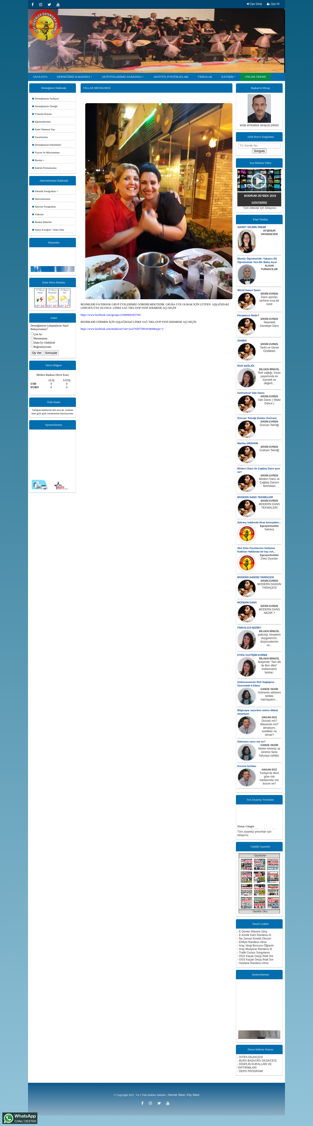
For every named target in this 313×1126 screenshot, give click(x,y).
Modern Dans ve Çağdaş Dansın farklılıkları (269, 482)
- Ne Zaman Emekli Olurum (254, 938)
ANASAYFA (40, 76)
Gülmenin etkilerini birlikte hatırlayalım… (269, 696)
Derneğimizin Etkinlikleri (46, 144)
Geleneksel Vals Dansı (250, 392)
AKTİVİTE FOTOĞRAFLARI (170, 76)
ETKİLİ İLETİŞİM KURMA (252, 655)
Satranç (269, 529)
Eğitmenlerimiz (41, 121)
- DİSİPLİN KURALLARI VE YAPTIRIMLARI (254, 1066)
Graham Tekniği (269, 450)
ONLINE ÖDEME (255, 76)
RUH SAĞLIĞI (245, 365)
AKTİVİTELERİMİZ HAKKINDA (122, 76)
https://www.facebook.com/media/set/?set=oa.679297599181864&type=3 (122, 329)
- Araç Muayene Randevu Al (254, 949)
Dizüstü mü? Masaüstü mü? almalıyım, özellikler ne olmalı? (269, 727)
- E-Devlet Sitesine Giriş (252, 931)
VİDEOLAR (205, 76)
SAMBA (242, 340)
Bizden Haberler (42, 222)
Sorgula (259, 151)
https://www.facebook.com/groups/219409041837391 (111, 315)
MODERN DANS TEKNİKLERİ (255, 497)
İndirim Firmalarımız (44, 167)
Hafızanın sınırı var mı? (251, 741)
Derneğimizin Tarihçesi (45, 98)
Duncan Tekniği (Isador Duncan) (257, 418)
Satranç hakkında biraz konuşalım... (259, 522)
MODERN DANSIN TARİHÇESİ (255, 577)
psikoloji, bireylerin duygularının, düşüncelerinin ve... (269, 640)
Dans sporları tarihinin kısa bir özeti (269, 301)
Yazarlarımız (40, 137)
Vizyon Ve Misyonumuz (46, 152)
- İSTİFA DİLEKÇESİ (250, 1057)
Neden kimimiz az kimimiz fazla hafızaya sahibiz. (269, 752)
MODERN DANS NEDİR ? (269, 611)
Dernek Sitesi (176, 1095)
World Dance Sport (248, 290)
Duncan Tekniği (269, 425)
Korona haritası (246, 766)
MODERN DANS (247, 602)
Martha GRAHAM (247, 443)
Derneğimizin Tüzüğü (44, 106)
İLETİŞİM (227, 76)
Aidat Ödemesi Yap (43, 129)
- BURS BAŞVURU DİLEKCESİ (257, 1060)
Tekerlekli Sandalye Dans (269, 324)
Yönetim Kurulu (42, 114)
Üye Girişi (254, 4)
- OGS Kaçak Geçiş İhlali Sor (255, 959)
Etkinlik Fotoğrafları (44, 191)
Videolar (38, 214)
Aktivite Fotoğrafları (44, 206)
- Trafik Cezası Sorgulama (253, 952)
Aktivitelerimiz (41, 198)
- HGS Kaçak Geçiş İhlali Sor (255, 956)
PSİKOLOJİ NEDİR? (249, 627)
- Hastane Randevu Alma (252, 963)
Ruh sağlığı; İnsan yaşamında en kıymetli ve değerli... (269, 378)
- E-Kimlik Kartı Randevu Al (254, 935)
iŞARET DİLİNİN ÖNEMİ (251, 227)
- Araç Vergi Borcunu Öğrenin (255, 945)
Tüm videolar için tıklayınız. (260, 208)
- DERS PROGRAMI (250, 1071)
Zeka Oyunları (269, 558)
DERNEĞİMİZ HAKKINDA (73, 76)
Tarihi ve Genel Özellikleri (269, 349)
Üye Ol (273, 4)
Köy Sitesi (193, 1095)
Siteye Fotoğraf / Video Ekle (48, 229)
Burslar (37, 160)
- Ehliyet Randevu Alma (252, 942)
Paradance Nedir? (248, 315)
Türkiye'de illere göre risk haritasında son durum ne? (269, 778)
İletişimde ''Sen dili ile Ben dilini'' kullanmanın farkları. (269, 667)
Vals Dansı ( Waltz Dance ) (269, 401)
